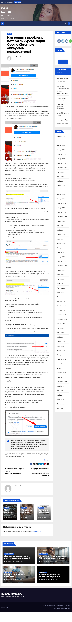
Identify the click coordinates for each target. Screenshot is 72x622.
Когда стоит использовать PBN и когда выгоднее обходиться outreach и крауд (63, 89)
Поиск (59, 50)
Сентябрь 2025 (62, 167)
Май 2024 (60, 230)
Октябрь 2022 (61, 315)
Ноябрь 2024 (61, 208)
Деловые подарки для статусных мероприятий (62, 80)
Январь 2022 (61, 355)
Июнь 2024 (60, 225)
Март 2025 (60, 190)
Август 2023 (61, 270)
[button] (66, 23)
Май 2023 (60, 283)
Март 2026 (60, 141)
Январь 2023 (61, 301)
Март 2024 (60, 239)
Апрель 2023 (61, 288)
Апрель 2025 (61, 185)
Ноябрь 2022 (61, 310)
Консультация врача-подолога (15, 575)
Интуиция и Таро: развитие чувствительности (62, 122)
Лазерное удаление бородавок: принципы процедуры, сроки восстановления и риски (63, 110)
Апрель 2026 (61, 136)
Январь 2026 (61, 150)
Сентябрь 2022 (62, 319)
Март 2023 (60, 292)
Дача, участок (8, 572)
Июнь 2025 (60, 176)
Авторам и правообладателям (55, 605)
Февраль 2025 (61, 194)
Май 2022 (60, 337)
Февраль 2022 (61, 350)
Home (44, 605)
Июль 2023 (60, 275)
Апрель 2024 (61, 234)
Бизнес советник (9, 553)
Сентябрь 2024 (62, 217)
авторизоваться (36, 531)
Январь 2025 (61, 199)
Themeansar (4, 607)
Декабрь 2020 (61, 359)
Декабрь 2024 (61, 203)
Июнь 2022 (60, 332)
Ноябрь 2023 (61, 257)
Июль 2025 (60, 172)
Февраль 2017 (61, 404)
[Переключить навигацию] (34, 23)
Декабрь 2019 (61, 373)
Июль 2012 (60, 408)
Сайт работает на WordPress (9, 606)
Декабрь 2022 (61, 306)
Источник (46, 460)
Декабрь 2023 (61, 252)
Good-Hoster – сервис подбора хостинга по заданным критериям (14, 471)
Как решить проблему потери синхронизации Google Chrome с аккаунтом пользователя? (26, 44)
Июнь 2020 (60, 364)
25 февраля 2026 (45, 579)
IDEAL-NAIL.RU (11, 593)
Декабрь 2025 (61, 154)
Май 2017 (60, 395)
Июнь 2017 (60, 390)
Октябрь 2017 (61, 386)
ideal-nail (18, 57)
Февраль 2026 (61, 145)
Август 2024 (61, 221)
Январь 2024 (61, 248)
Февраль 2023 (61, 297)
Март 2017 (60, 399)
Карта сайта (67, 605)
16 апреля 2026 (10, 561)
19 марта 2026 (10, 579)
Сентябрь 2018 (62, 382)
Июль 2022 (60, 328)
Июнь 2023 (60, 279)
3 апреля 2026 (44, 561)
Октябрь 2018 (61, 377)
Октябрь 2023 (61, 261)
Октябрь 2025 (61, 163)
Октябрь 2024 (61, 212)
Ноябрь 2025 (61, 159)
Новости (10, 33)
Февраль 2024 (61, 243)
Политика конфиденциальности (62, 608)
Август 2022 (61, 324)
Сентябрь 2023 (62, 266)
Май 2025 (60, 181)
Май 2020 (60, 368)
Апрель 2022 (61, 341)
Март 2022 (60, 346)
